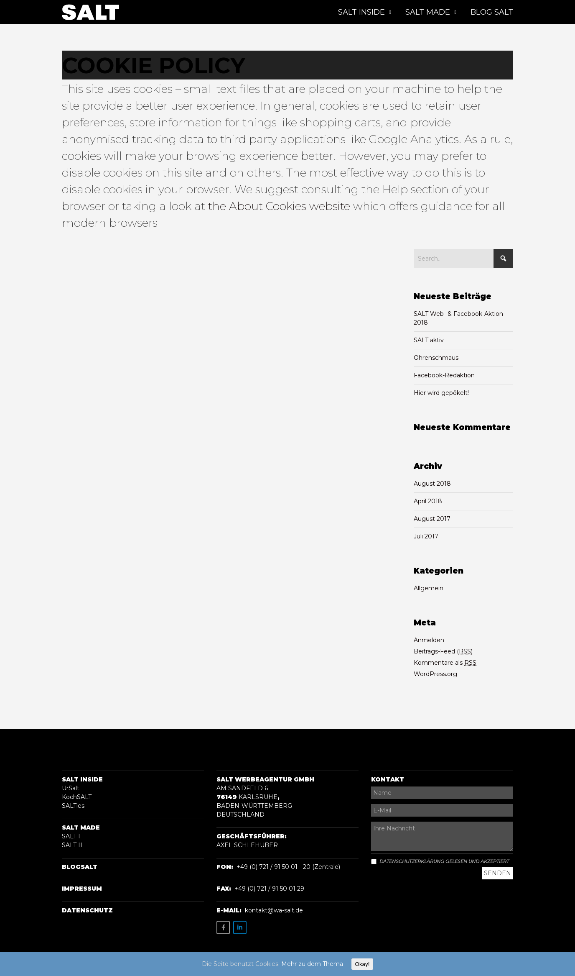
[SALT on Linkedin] (240, 927)
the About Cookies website (279, 206)
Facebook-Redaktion (444, 375)
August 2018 (432, 483)
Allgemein (428, 588)
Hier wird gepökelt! (441, 393)
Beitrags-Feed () (443, 651)
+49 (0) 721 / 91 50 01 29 (269, 888)
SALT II (72, 845)
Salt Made (81, 827)
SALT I (71, 836)
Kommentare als (445, 662)
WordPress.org (435, 674)
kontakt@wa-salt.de (274, 910)
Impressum (82, 888)
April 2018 (428, 501)
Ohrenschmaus (436, 357)
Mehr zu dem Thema (312, 964)
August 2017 (432, 519)
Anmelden (429, 640)
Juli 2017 (426, 536)
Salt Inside (82, 779)
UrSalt (70, 788)
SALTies (73, 805)
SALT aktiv (429, 340)
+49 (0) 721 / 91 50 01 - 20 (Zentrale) (288, 867)
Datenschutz (87, 910)
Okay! (362, 964)
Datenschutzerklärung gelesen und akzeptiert (440, 861)
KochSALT (77, 797)
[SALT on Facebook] (223, 927)
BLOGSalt (79, 867)
